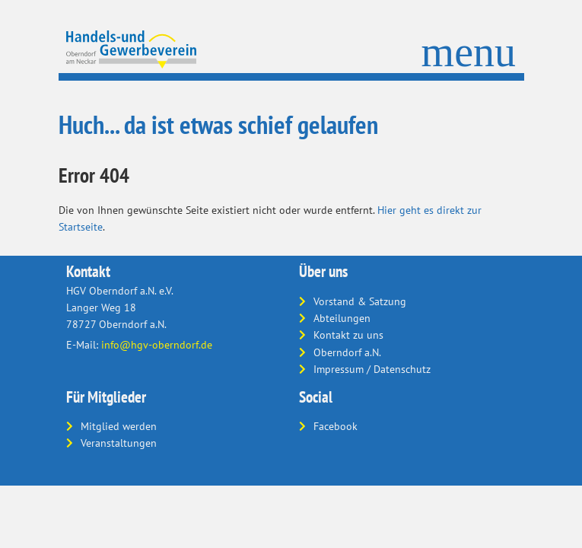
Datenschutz (402, 369)
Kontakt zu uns (348, 335)
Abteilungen (342, 318)
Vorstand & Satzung (359, 301)
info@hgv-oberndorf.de (156, 345)
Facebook (335, 426)
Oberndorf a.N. (347, 352)
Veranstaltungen (119, 443)
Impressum (338, 369)
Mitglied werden (119, 426)
